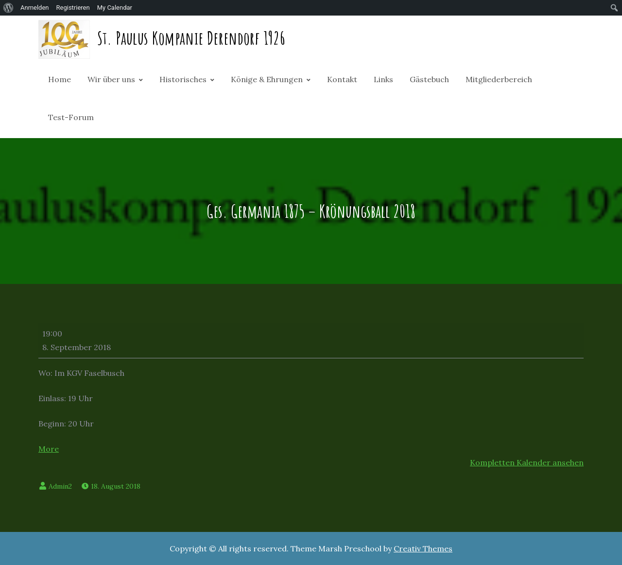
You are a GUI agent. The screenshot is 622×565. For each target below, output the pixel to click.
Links (383, 79)
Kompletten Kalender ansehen (527, 462)
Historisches (183, 79)
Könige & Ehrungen (267, 79)
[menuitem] (8, 8)
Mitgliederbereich (499, 79)
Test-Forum (71, 117)
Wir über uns (111, 79)
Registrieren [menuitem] (73, 7)
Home (59, 79)
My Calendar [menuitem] (114, 7)
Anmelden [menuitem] (34, 7)
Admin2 (60, 486)
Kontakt (342, 79)
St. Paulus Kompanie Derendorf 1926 (191, 38)
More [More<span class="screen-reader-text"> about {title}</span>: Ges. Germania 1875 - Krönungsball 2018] (48, 449)
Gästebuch (429, 79)
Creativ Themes (423, 548)
